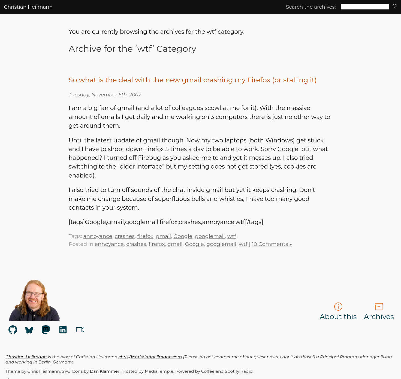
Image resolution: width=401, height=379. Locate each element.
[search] (395, 6)
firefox (145, 236)
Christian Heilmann (28, 7)
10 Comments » (272, 244)
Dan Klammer (104, 371)
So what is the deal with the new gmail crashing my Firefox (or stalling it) (193, 80)
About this (338, 311)
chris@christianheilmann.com (150, 356)
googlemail (210, 236)
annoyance (97, 236)
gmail (163, 236)
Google (182, 236)
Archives (379, 311)
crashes (125, 236)
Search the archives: (311, 7)
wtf (231, 236)
